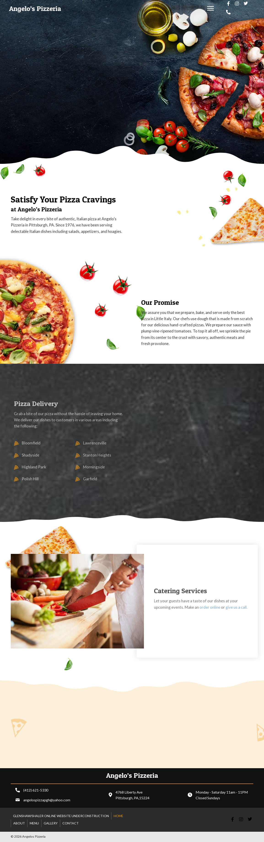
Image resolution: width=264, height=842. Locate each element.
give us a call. (237, 607)
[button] (210, 8)
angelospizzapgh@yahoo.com (46, 800)
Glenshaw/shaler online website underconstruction (61, 816)
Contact (70, 823)
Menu (34, 823)
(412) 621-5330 (35, 790)
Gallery (51, 823)
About (19, 823)
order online (209, 607)
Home (118, 816)
